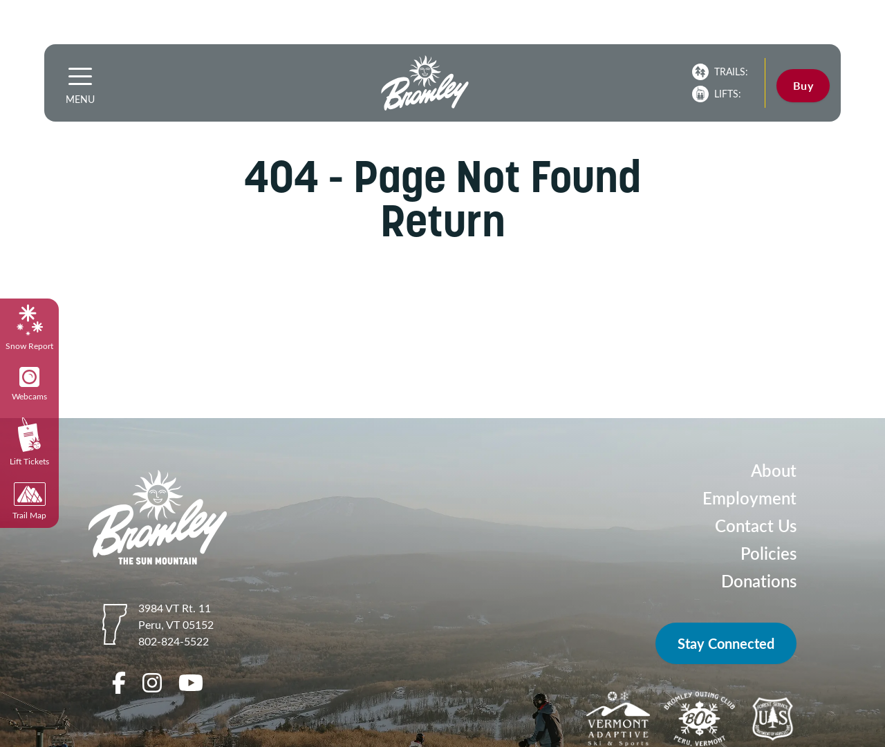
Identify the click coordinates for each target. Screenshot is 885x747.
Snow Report (29, 327)
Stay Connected (726, 643)
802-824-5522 (173, 641)
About (773, 470)
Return (442, 221)
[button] (80, 76)
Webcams (29, 384)
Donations (758, 580)
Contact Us (755, 525)
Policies (768, 553)
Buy (803, 85)
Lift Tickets (29, 441)
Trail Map (29, 501)
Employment (749, 497)
